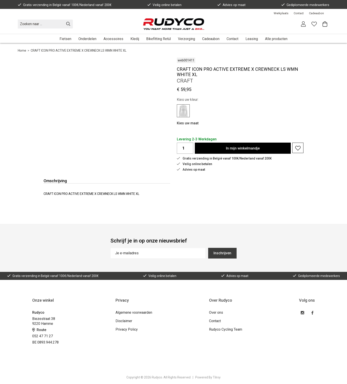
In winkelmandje (243, 148)
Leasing (251, 39)
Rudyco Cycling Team (225, 329)
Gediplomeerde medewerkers (305, 5)
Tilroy (217, 377)
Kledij (134, 39)
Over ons (216, 312)
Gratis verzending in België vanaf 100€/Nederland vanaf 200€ (65, 5)
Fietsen (65, 39)
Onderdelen (87, 39)
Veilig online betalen (164, 5)
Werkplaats (281, 13)
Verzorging (186, 39)
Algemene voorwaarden (134, 312)
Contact (299, 13)
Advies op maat (231, 5)
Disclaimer (124, 321)
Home (22, 50)
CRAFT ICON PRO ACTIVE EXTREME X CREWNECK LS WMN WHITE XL (78, 50)
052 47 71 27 (42, 336)
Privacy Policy (127, 329)
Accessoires (113, 39)
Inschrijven (222, 253)
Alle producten (276, 39)
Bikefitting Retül (158, 39)
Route (39, 330)
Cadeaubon (316, 13)
